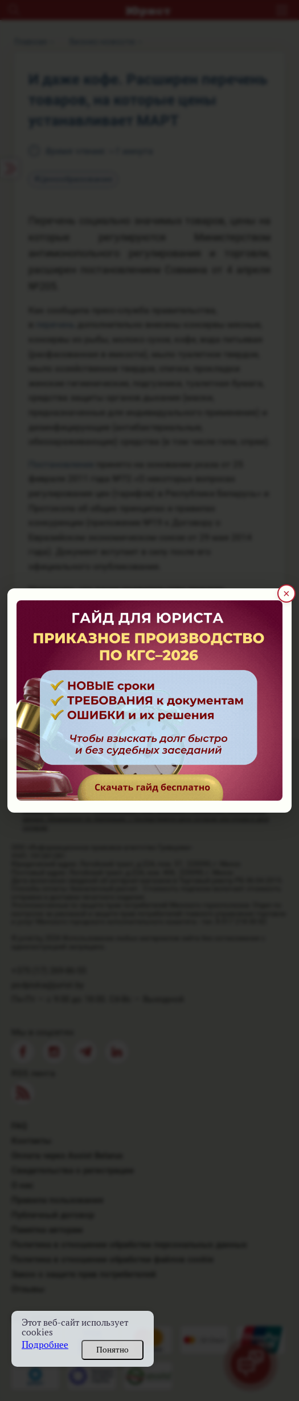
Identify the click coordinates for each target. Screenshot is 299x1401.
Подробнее (45, 1344)
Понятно (112, 1349)
